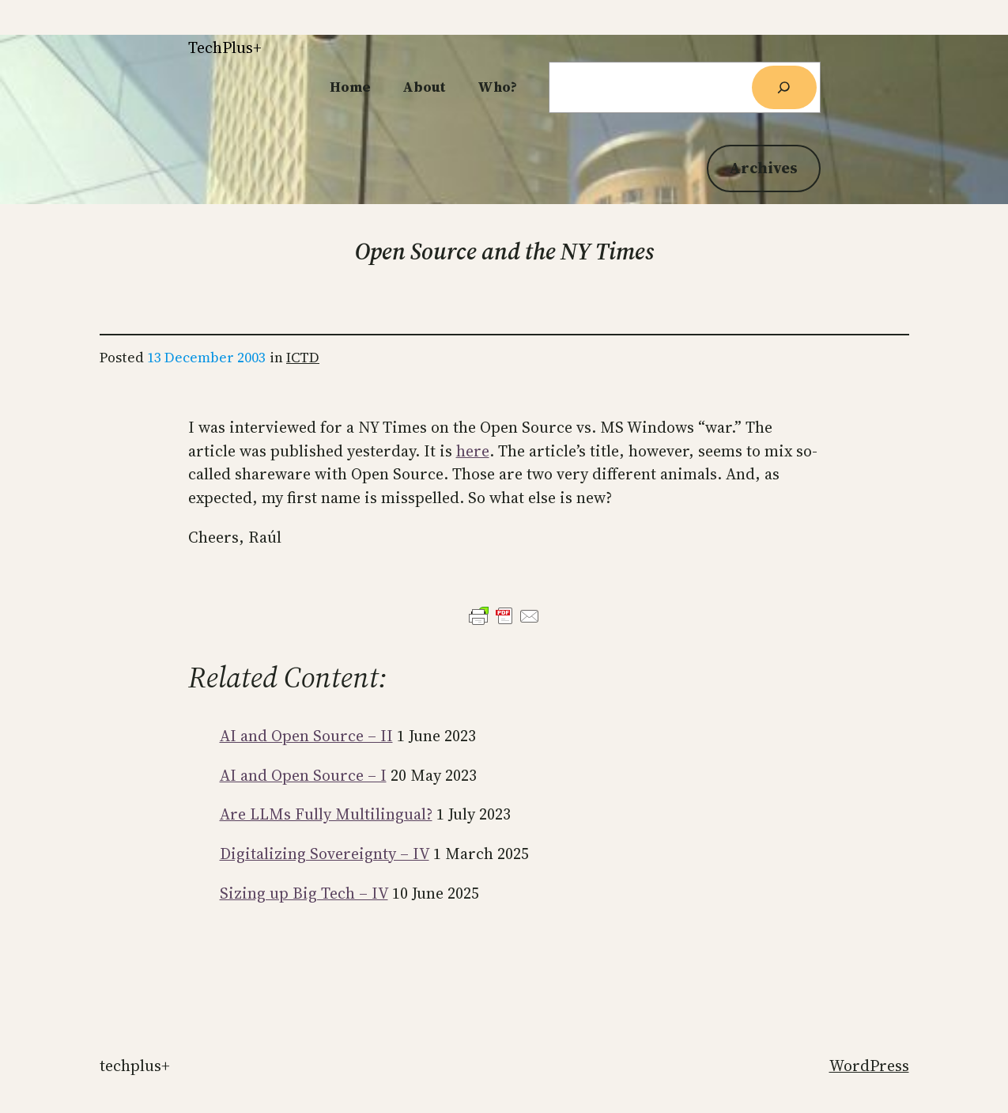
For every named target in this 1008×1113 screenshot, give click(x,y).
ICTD (302, 357)
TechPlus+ (225, 47)
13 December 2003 (206, 357)
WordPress (869, 1065)
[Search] (784, 87)
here (472, 451)
